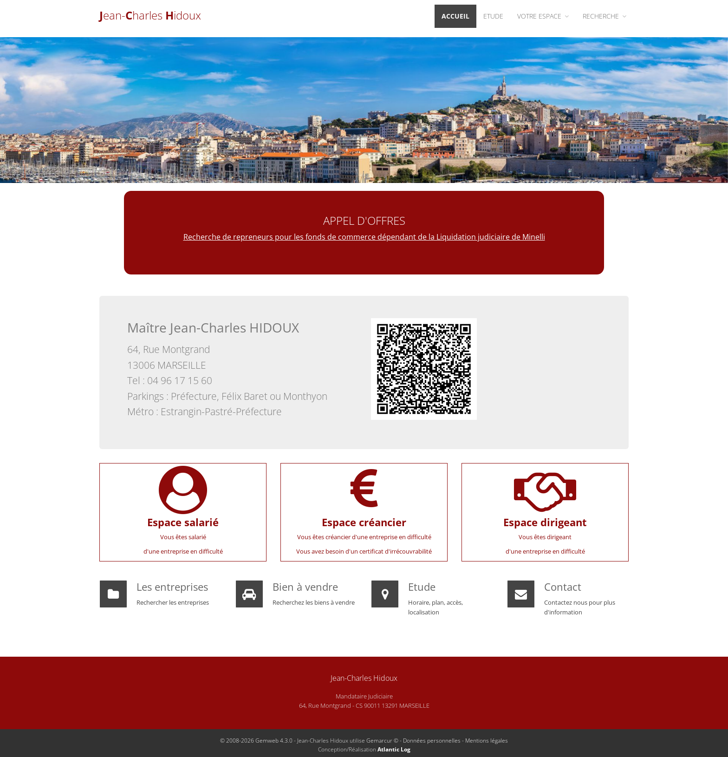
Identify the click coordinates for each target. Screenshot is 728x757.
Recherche (604, 16)
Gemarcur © (382, 740)
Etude (493, 16)
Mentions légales (486, 740)
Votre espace (543, 16)
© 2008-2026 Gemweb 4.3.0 (256, 740)
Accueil (455, 16)
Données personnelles (432, 740)
